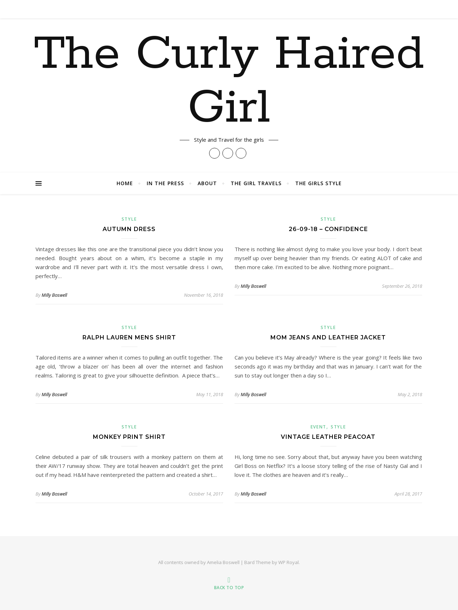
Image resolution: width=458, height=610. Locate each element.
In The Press (165, 183)
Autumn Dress (129, 229)
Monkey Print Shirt (129, 436)
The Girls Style (318, 183)
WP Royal (288, 562)
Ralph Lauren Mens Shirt (129, 337)
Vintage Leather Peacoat (328, 436)
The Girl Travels (256, 183)
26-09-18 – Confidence (328, 229)
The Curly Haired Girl (229, 81)
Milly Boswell (54, 295)
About (207, 183)
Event (319, 427)
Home (125, 183)
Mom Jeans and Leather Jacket (328, 337)
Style (129, 219)
